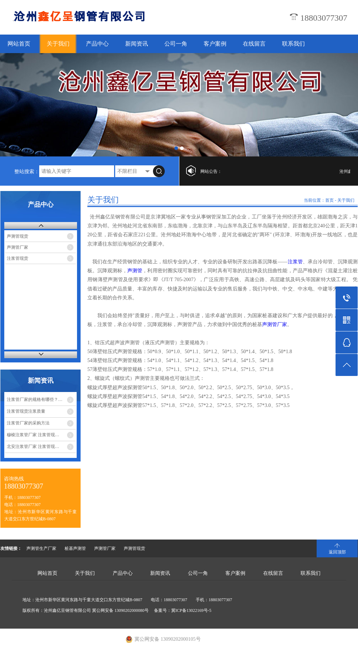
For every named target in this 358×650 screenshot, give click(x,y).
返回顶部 (337, 552)
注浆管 (294, 261)
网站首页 (18, 44)
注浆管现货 (17, 258)
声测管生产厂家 (41, 548)
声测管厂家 (17, 247)
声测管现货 (17, 236)
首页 (329, 200)
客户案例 (215, 44)
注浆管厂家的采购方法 (28, 423)
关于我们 (58, 44)
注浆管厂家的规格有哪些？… (34, 399)
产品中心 (97, 44)
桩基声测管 (75, 548)
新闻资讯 (136, 44)
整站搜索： (26, 171)
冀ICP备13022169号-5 (191, 610)
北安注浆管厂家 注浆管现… (33, 446)
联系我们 (293, 44)
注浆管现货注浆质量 (26, 411)
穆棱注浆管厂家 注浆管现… (33, 434)
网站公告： (211, 171)
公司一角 (175, 44)
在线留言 (254, 44)
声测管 (134, 270)
